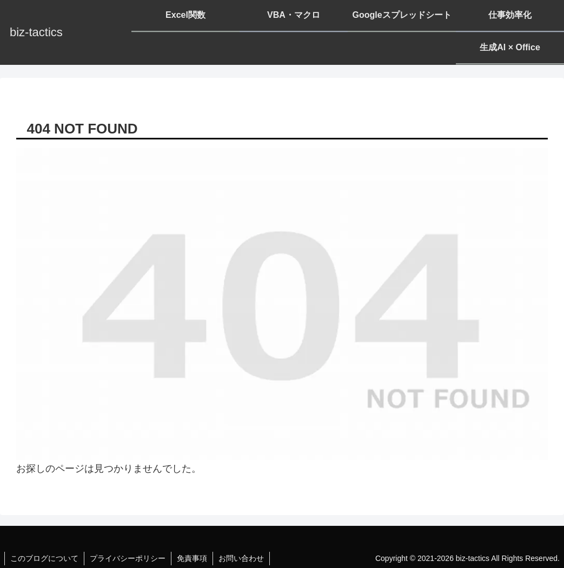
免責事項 (192, 558)
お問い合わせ (241, 558)
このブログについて (44, 558)
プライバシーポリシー (127, 558)
